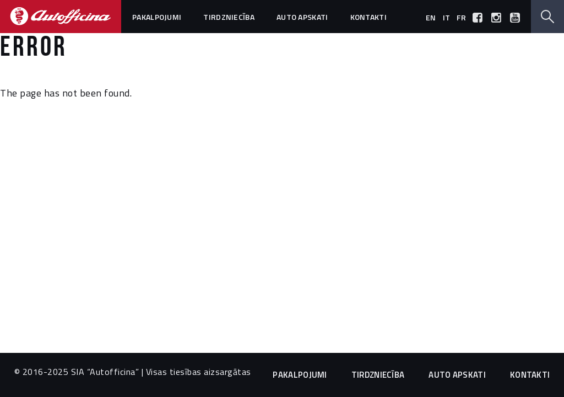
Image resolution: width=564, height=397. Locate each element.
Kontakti (368, 17)
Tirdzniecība (228, 17)
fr (461, 17)
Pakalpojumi (156, 17)
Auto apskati (302, 17)
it (447, 17)
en (431, 17)
